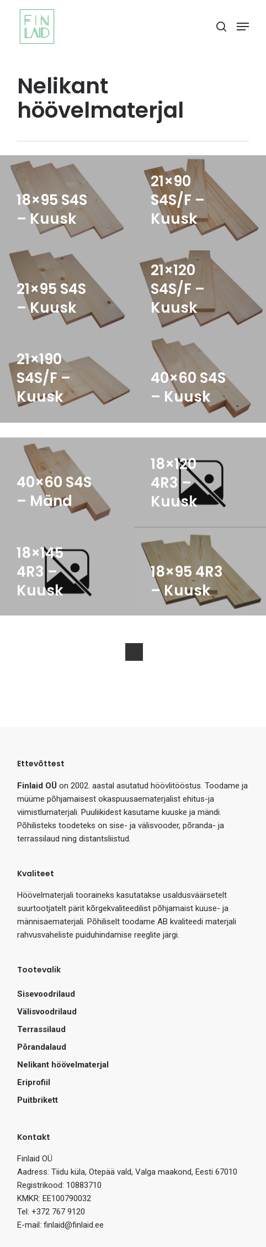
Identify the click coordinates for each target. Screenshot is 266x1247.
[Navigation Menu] (243, 26)
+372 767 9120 (58, 1212)
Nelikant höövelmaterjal (63, 1065)
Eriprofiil (33, 1082)
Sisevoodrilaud (46, 994)
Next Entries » (134, 652)
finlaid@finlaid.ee (74, 1225)
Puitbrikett (37, 1100)
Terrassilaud (41, 1029)
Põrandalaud (41, 1047)
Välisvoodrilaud (47, 1012)
